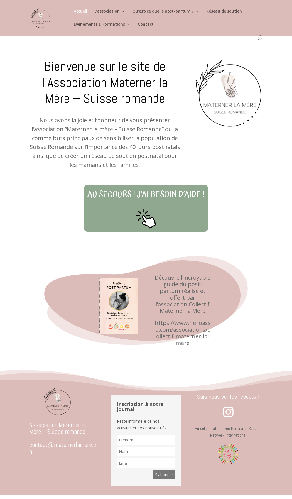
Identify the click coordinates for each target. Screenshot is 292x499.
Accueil (80, 11)
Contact (146, 24)
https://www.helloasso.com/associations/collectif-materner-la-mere (183, 332)
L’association (107, 11)
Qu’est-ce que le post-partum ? (162, 11)
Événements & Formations (99, 24)
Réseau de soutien (224, 11)
